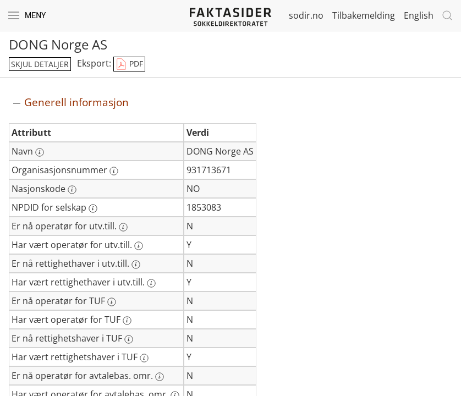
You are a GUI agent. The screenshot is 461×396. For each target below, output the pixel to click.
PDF (129, 64)
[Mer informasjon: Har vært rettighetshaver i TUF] (144, 358)
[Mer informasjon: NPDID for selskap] (93, 208)
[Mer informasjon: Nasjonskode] (72, 189)
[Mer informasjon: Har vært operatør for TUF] (127, 320)
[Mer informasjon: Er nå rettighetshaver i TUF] (128, 339)
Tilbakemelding (363, 15)
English (418, 15)
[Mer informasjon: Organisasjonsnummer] (113, 171)
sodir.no (306, 15)
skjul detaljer (40, 64)
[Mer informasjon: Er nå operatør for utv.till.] (123, 227)
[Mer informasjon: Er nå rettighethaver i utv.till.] (135, 264)
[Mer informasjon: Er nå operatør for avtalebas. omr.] (159, 376)
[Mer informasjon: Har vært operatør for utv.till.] (138, 245)
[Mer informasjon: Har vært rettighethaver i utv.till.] (151, 283)
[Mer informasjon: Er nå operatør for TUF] (111, 302)
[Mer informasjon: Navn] (39, 152)
